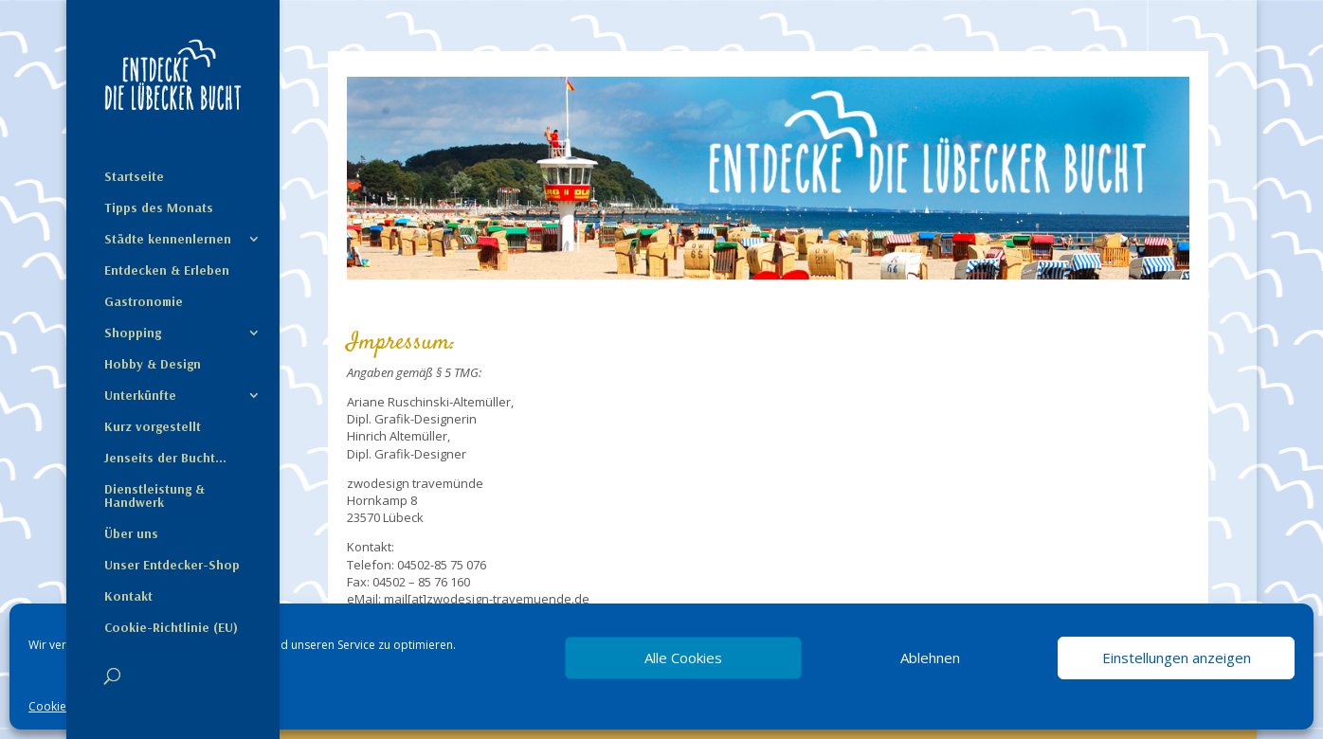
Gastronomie (143, 302)
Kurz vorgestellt (152, 427)
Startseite (134, 177)
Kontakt (128, 596)
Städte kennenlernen (167, 239)
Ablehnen (930, 657)
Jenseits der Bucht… (165, 458)
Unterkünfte (140, 396)
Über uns (131, 534)
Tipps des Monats (158, 208)
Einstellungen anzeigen (1176, 657)
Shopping (132, 333)
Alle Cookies (683, 657)
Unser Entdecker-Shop (172, 565)
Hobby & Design (152, 364)
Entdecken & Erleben (166, 271)
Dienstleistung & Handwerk (154, 496)
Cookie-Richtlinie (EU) (171, 628)
